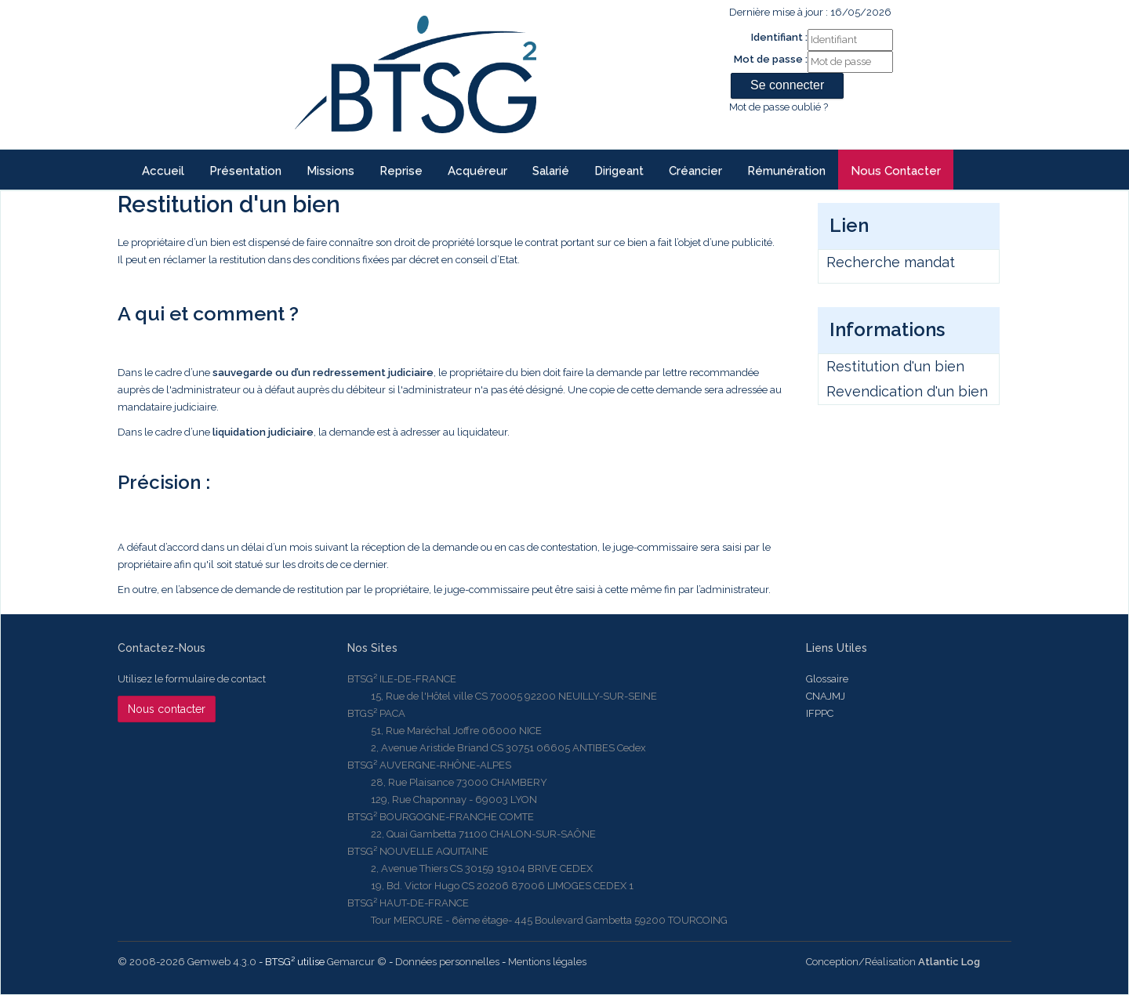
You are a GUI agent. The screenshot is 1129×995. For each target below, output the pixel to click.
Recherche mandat (890, 262)
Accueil (163, 171)
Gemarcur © (357, 962)
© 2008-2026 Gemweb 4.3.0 (187, 962)
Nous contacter (896, 171)
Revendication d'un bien (907, 391)
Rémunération (786, 171)
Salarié (550, 171)
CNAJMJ (825, 696)
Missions (330, 171)
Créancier (695, 171)
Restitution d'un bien (895, 366)
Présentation (245, 171)
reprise (401, 171)
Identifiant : (779, 37)
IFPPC (819, 713)
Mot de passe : (771, 59)
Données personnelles (447, 962)
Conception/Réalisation (893, 962)
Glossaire (827, 679)
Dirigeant (619, 171)
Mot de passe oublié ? (778, 107)
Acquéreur (477, 171)
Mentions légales (547, 962)
